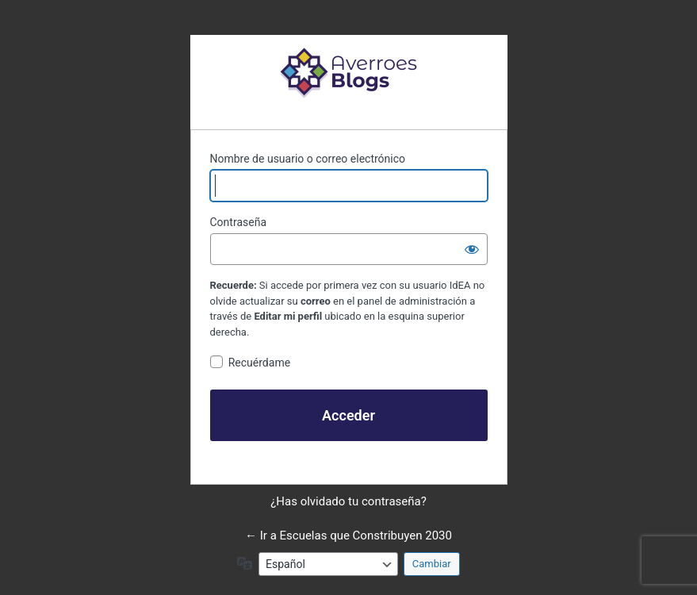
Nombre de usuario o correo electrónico (308, 158)
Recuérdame (259, 362)
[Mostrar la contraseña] (472, 249)
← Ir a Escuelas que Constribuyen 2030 (348, 535)
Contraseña (238, 222)
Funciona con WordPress (349, 72)
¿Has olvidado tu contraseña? (348, 501)
